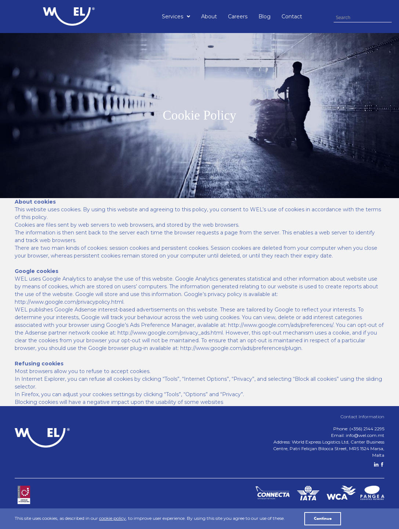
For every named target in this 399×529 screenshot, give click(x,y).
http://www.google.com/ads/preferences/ (280, 325)
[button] (176, 16)
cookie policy (112, 518)
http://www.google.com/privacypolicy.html (69, 302)
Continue (323, 519)
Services (176, 16)
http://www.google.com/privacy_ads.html (170, 332)
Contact (292, 16)
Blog (264, 16)
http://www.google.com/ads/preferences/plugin (240, 348)
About (209, 16)
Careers (237, 16)
